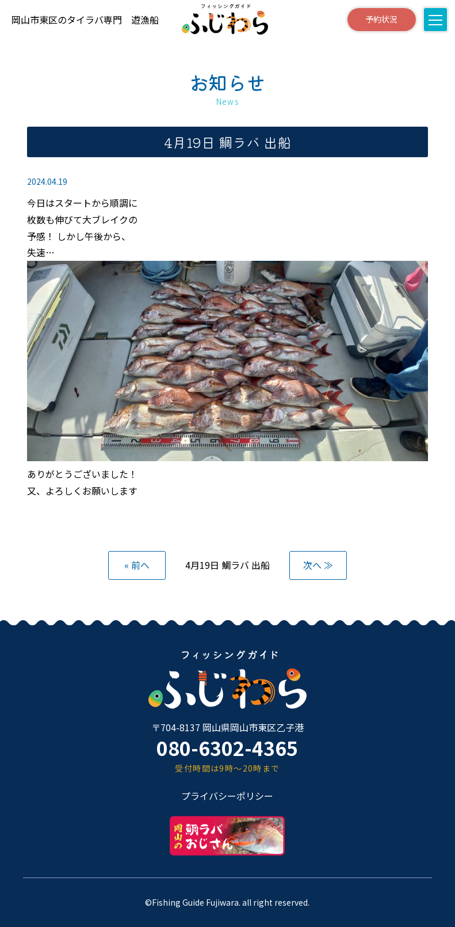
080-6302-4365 (227, 748)
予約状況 (381, 19)
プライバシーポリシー (227, 796)
